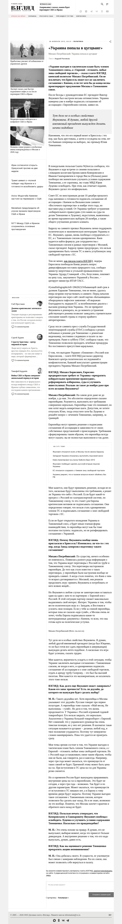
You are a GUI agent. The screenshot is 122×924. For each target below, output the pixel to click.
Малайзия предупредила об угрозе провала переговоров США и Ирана (25, 211)
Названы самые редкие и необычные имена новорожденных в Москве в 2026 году (26, 149)
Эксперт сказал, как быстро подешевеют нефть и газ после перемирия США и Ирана (23, 91)
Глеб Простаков (18, 304)
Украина (32, 16)
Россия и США (46, 16)
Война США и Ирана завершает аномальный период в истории (25, 376)
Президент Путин (64, 16)
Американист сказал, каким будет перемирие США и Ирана (54, 8)
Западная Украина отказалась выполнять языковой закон (78, 456)
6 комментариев (22, 394)
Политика (78, 41)
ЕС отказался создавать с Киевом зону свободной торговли (79, 470)
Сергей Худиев (17, 338)
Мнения (16, 298)
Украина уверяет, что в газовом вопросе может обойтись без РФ (79, 475)
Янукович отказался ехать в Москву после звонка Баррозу (78, 452)
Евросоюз (81, 16)
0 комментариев (22, 327)
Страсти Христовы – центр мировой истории (23, 343)
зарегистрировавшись (103, 871)
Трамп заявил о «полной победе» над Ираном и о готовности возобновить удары (27, 183)
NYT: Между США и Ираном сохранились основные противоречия (25, 226)
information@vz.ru (72, 915)
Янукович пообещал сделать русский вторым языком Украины (76, 465)
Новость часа (46, 4)
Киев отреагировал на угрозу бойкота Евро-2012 (74, 460)
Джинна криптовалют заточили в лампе (26, 309)
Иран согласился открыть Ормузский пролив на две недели (24, 168)
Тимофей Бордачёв (19, 371)
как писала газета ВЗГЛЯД (78, 261)
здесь (48, 875)
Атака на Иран (18, 16)
